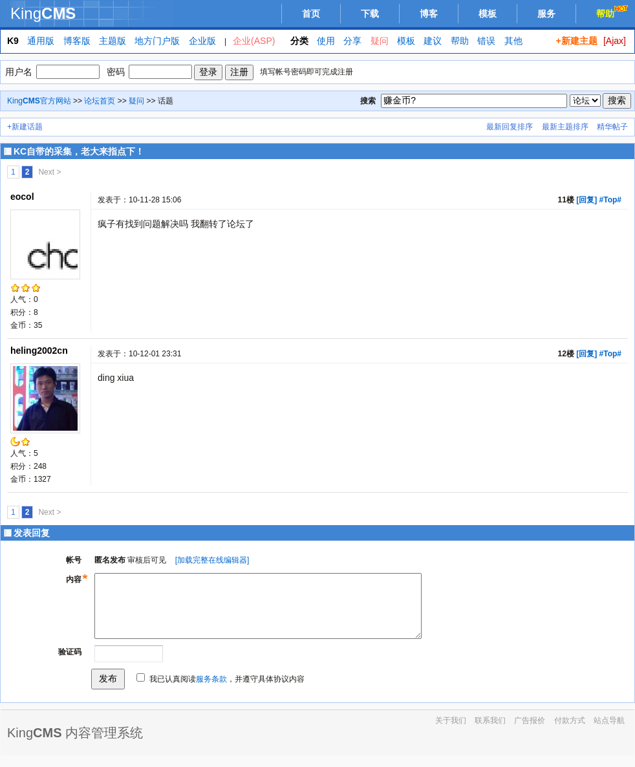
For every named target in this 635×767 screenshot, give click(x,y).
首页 (311, 13)
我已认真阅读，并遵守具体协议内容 (227, 690)
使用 (326, 41)
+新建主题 (576, 41)
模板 (488, 13)
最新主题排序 (565, 126)
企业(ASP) (254, 41)
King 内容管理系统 (75, 744)
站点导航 (609, 732)
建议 (433, 41)
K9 (13, 41)
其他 (513, 41)
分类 (299, 41)
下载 (370, 13)
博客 (429, 13)
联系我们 (490, 732)
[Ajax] (614, 41)
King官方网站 (39, 100)
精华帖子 (612, 126)
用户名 (18, 72)
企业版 (202, 41)
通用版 (40, 41)
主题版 (112, 41)
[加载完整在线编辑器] (212, 560)
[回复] (586, 199)
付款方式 (569, 732)
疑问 (380, 41)
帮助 (613, 12)
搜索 (368, 100)
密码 (116, 72)
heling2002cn (39, 350)
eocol (22, 196)
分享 (352, 41)
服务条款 (211, 690)
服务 (546, 13)
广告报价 (529, 732)
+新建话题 (25, 126)
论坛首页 (99, 100)
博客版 (77, 41)
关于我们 (450, 732)
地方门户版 (157, 41)
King (43, 13)
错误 (486, 41)
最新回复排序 (509, 126)
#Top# (610, 199)
